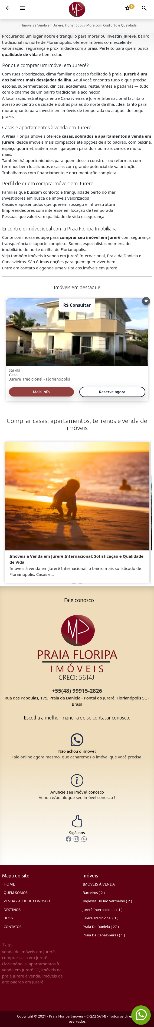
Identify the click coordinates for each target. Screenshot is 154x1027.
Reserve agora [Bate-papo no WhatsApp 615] (112, 391)
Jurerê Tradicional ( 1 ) (101, 918)
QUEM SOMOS (16, 892)
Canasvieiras (14, 261)
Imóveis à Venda (99, 884)
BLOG (8, 918)
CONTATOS (13, 926)
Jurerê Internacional (86, 255)
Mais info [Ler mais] (41, 391)
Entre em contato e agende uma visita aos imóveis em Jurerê (59, 267)
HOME (9, 884)
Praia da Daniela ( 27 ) (101, 926)
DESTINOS (12, 909)
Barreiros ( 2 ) (94, 892)
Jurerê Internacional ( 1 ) (103, 909)
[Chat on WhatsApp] (77, 746)
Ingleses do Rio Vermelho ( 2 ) (107, 901)
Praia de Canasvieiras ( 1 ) (104, 935)
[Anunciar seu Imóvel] (77, 787)
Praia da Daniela (122, 255)
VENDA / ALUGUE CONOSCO (27, 901)
